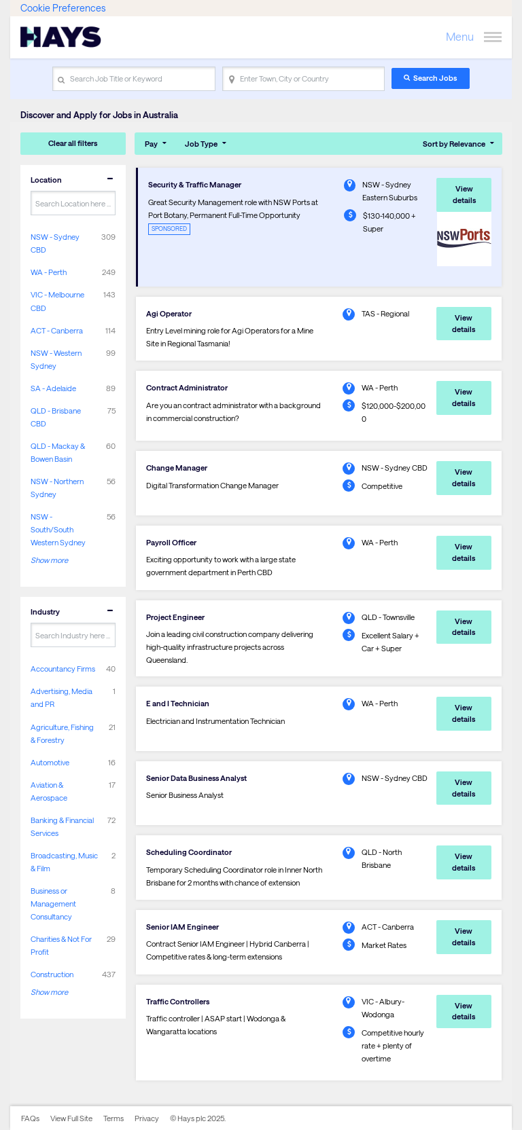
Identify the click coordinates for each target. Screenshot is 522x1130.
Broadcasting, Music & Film (64, 862)
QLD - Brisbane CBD (56, 417)
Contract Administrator (187, 387)
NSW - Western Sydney (56, 359)
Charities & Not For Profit (61, 945)
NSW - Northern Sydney (57, 487)
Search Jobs (435, 77)
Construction (52, 974)
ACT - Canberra (57, 330)
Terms (113, 1118)
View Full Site (71, 1118)
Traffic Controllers (177, 1001)
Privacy (147, 1118)
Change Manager (176, 467)
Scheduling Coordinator (189, 852)
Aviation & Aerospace (49, 791)
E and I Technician (177, 703)
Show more (49, 559)
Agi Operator (169, 313)
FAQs (30, 1118)
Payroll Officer (171, 542)
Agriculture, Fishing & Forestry (62, 733)
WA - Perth (49, 272)
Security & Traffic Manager (194, 184)
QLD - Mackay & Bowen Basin (58, 452)
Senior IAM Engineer (182, 926)
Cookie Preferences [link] (62, 8)
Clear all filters (72, 143)
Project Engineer (175, 617)
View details (464, 194)
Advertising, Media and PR (61, 697)
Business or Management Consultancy (53, 903)
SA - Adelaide (53, 388)
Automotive (50, 762)
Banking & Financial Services (62, 826)
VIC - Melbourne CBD (57, 301)
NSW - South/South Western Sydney (58, 529)
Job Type (201, 143)
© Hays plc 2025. (198, 1118)
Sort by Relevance (454, 143)
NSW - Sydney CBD (55, 243)
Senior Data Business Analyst (196, 777)
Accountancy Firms (63, 668)
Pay (151, 143)
